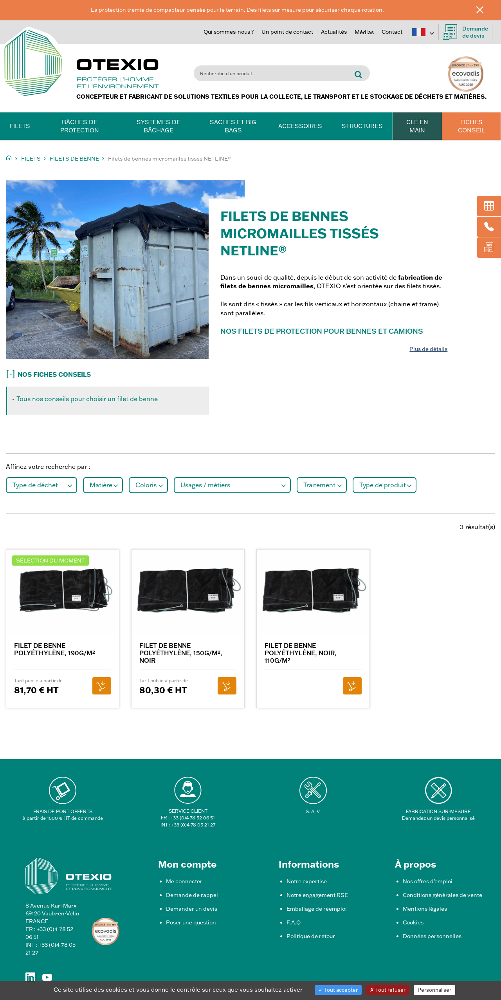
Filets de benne (74, 158)
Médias (364, 32)
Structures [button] (362, 126)
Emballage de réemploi (317, 908)
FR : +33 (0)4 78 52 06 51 (188, 818)
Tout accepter (338, 990)
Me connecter (184, 881)
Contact (392, 31)
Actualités (334, 31)
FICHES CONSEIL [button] (471, 126)
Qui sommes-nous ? (229, 31)
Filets (31, 158)
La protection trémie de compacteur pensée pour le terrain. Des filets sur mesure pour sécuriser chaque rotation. (237, 9)
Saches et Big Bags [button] (233, 126)
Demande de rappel (192, 895)
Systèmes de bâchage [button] (158, 126)
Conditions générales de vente (442, 895)
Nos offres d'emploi (427, 881)
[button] (125, 373)
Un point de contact (287, 31)
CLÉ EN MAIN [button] (417, 126)
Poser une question (191, 922)
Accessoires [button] (300, 126)
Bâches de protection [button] (79, 126)
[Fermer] (485, 9)
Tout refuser (387, 990)
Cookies (413, 922)
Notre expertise (307, 881)
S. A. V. (313, 811)
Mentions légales (425, 908)
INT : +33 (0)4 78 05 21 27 (187, 825)
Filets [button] (20, 126)
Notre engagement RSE (317, 895)
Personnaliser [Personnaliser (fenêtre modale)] (434, 990)
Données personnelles (432, 936)
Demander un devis (191, 908)
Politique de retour (311, 936)
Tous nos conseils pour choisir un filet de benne (87, 399)
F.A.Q (294, 922)
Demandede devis (465, 32)
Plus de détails (428, 349)
